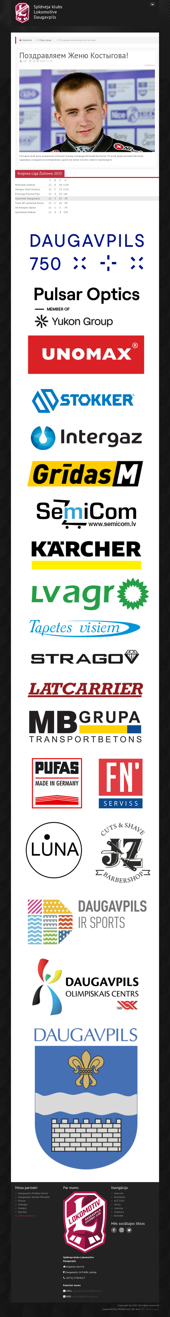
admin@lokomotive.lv (85, 1296)
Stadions (119, 1211)
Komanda (119, 1196)
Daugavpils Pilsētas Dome (33, 1193)
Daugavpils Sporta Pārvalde (34, 1196)
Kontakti (118, 1215)
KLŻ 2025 (119, 1200)
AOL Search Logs (149, 1309)
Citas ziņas (45, 40)
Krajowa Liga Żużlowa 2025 (40, 173)
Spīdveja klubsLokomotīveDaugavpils (48, 12)
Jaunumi (118, 1193)
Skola (117, 1204)
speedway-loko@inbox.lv (87, 1290)
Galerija (118, 1208)
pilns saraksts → (27, 1215)
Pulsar (21, 1200)
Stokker (22, 1208)
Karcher (22, 1211)
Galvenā (27, 40)
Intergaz (23, 1204)
